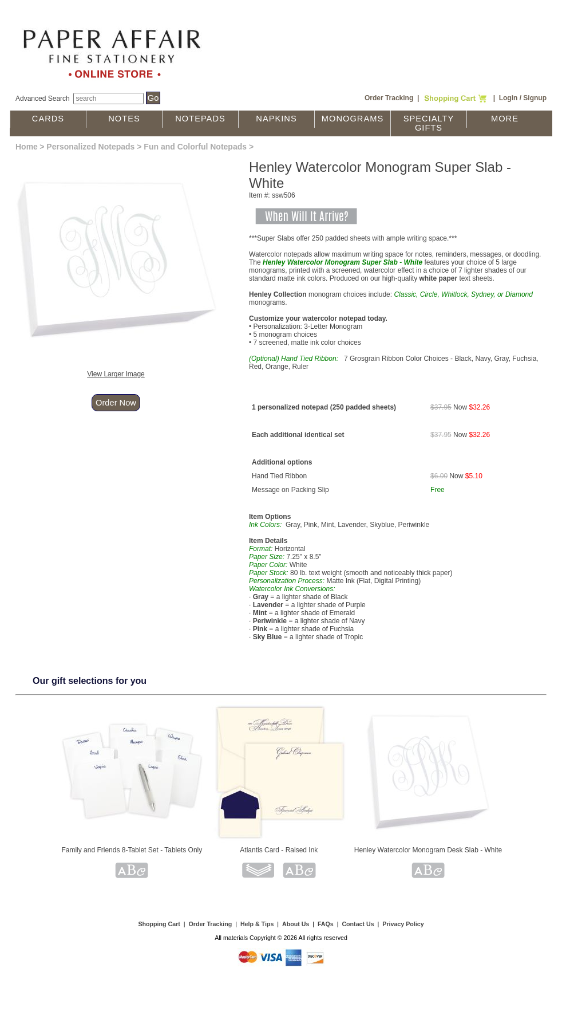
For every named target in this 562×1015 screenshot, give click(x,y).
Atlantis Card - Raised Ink (279, 850)
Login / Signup (523, 98)
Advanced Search (42, 99)
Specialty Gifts (428, 123)
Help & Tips (257, 923)
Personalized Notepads (90, 146)
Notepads (200, 118)
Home (26, 146)
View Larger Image (116, 374)
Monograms (352, 118)
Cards (48, 118)
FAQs (326, 923)
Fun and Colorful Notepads (195, 146)
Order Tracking (389, 98)
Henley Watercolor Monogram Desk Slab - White (428, 850)
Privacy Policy (403, 923)
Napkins (276, 118)
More (505, 118)
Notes (124, 118)
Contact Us (358, 923)
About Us (295, 923)
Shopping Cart (159, 923)
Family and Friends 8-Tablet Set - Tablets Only (131, 850)
